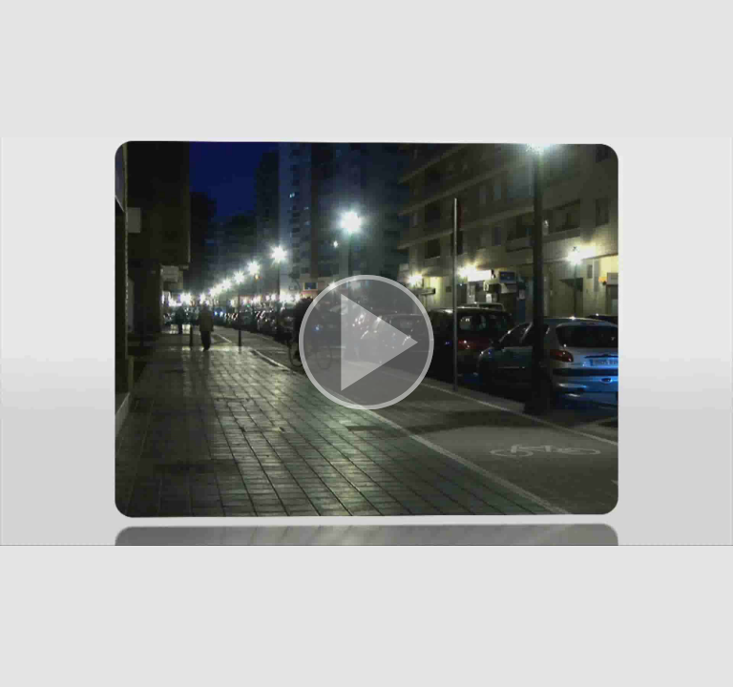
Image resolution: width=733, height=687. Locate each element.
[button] (366, 343)
